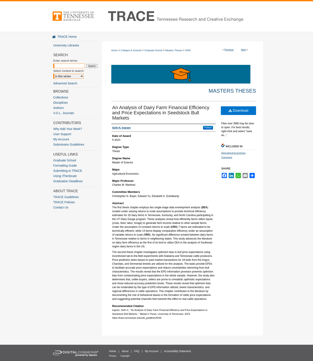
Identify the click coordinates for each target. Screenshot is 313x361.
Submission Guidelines (68, 144)
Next (243, 49)
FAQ (136, 351)
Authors (58, 108)
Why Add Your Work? (67, 129)
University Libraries (66, 45)
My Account (61, 139)
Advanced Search (65, 83)
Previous (229, 49)
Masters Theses (173, 50)
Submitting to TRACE (67, 170)
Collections (60, 97)
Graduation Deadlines (68, 181)
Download (238, 110)
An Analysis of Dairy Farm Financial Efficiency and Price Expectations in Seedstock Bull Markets (160, 113)
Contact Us (60, 207)
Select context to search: (68, 70)
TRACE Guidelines (66, 197)
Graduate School (153, 50)
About (125, 351)
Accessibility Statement (177, 351)
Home (114, 50)
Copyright (125, 356)
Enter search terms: (65, 60)
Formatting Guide (65, 165)
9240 (187, 50)
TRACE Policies (64, 202)
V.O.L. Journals (63, 113)
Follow (208, 127)
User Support (62, 134)
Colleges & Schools (131, 50)
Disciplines (60, 102)
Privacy (112, 356)
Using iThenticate (65, 176)
